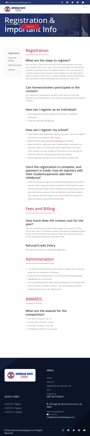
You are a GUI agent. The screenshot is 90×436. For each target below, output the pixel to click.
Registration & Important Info (42, 17)
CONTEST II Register (13, 408)
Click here (61, 192)
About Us (16, 17)
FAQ (64, 17)
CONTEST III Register (13, 412)
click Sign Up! (49, 121)
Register (30, 26)
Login (12, 26)
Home (49, 378)
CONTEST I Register (13, 404)
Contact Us (77, 17)
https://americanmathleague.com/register (57, 141)
